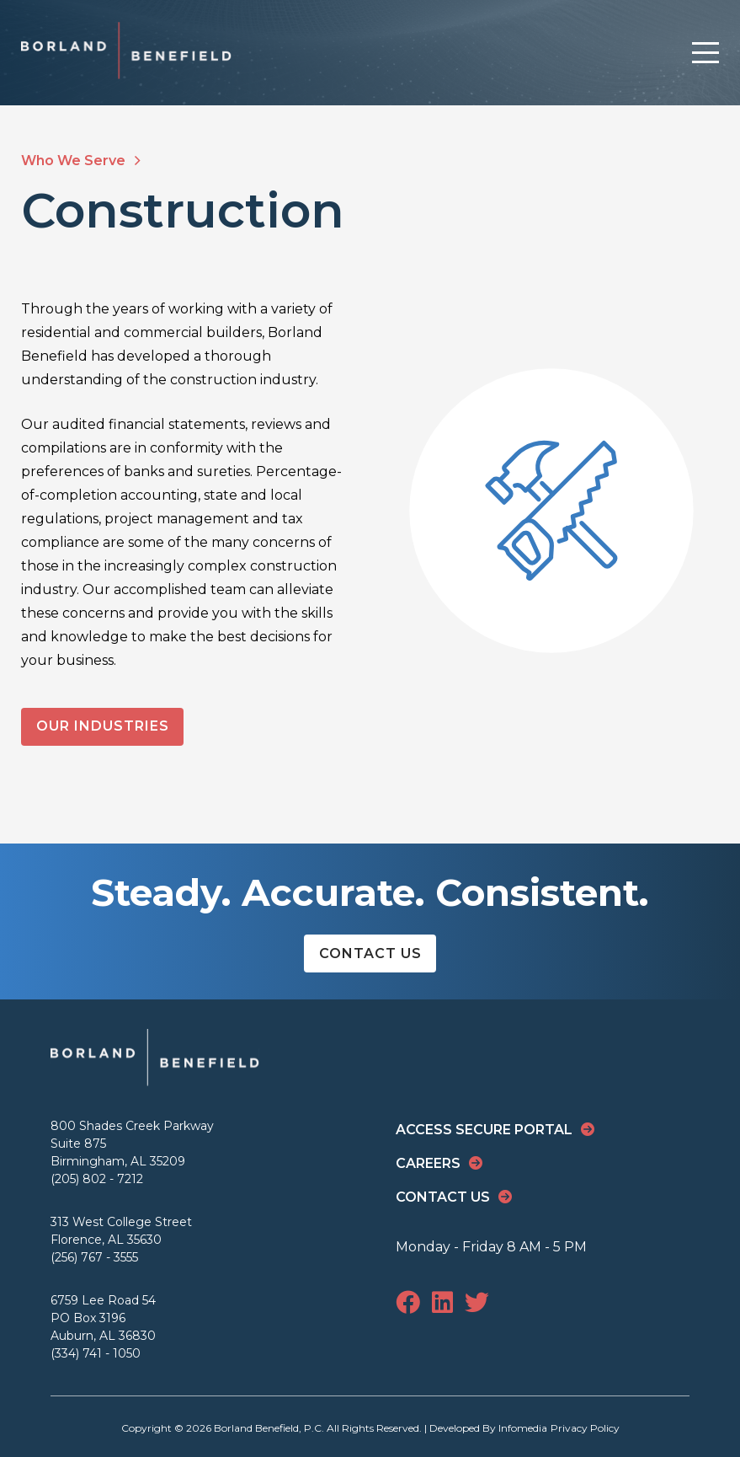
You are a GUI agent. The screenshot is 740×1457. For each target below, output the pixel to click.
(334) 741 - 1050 (96, 1353)
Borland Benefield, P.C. (269, 1428)
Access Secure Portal (484, 1130)
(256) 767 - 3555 (94, 1257)
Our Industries (102, 726)
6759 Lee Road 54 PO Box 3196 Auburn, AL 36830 (103, 1318)
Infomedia (522, 1428)
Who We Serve (81, 161)
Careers (428, 1163)
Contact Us (370, 953)
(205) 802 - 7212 (97, 1178)
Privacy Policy (585, 1428)
